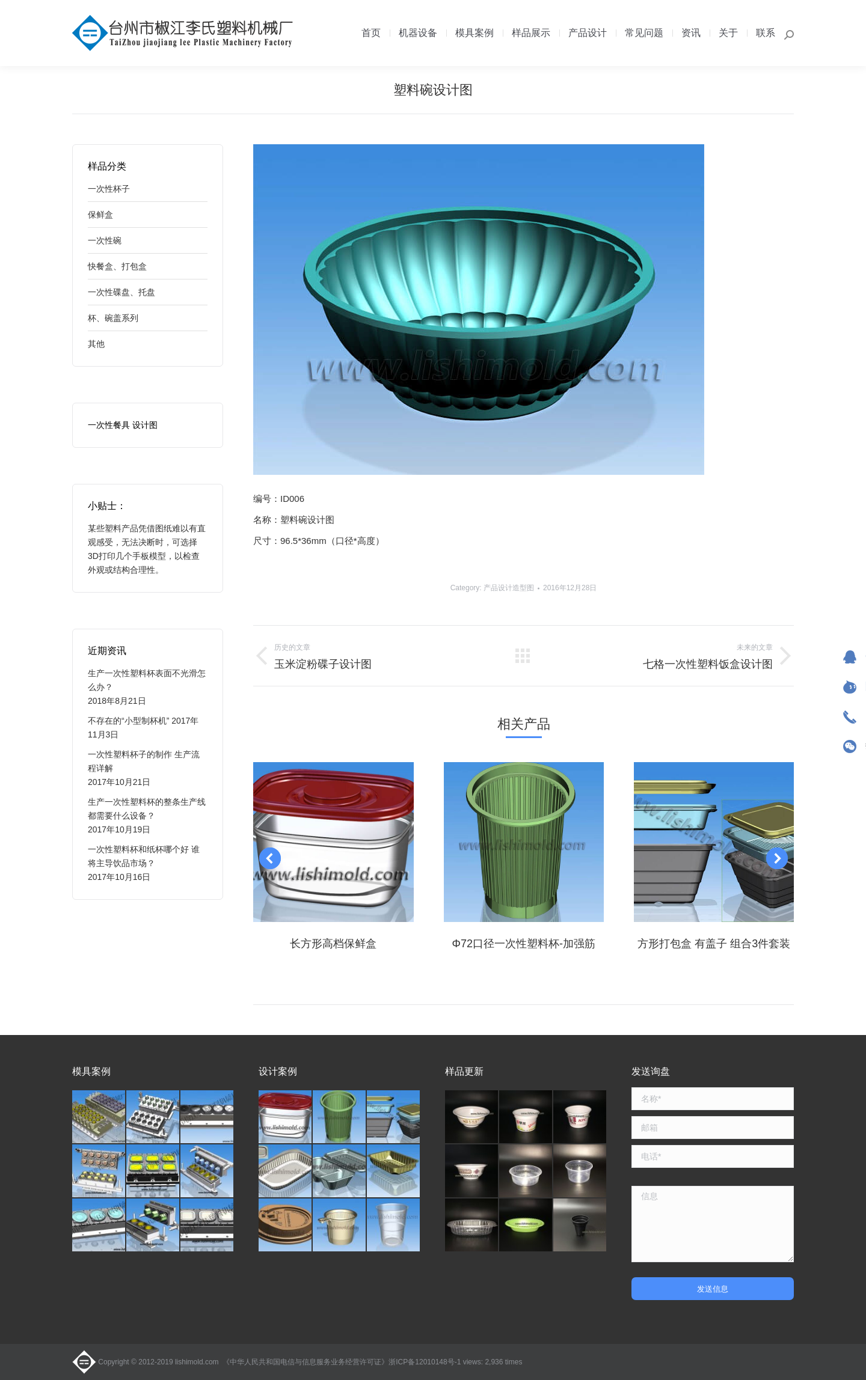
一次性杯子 (109, 189)
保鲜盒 (100, 214)
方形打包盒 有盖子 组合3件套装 (713, 944)
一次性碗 (104, 240)
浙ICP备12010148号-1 (424, 1362)
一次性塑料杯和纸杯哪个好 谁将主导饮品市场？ (144, 856)
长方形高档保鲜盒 (333, 944)
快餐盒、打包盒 (117, 266)
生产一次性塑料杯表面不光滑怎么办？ (147, 680)
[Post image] (333, 842)
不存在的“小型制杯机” (128, 720)
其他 (96, 344)
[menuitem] (371, 33)
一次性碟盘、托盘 (121, 292)
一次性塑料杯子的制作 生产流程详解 (144, 761)
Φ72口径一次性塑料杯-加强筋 (523, 944)
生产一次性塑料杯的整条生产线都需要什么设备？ (147, 808)
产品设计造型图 (509, 588)
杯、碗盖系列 (113, 318)
